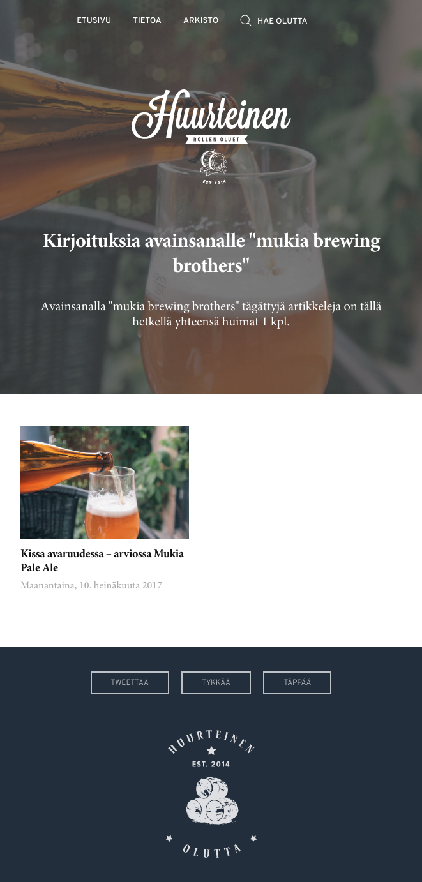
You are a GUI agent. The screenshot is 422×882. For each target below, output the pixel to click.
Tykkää (216, 683)
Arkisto (200, 21)
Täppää (297, 683)
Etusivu (94, 21)
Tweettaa (130, 683)
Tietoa (147, 21)
